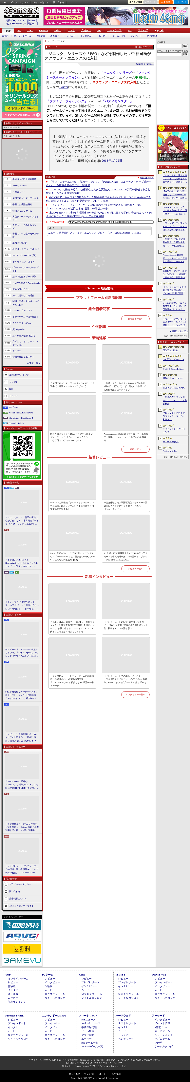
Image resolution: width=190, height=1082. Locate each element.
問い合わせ (58, 2)
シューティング (164, 1035)
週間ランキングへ (180, 331)
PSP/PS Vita (159, 974)
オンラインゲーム (22, 36)
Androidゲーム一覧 (92, 1046)
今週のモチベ (19, 192)
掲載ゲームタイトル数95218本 (22, 20)
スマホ (71, 30)
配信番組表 (152, 36)
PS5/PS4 (43, 30)
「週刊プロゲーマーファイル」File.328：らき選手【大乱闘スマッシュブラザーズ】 (72, 385)
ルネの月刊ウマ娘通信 (23, 295)
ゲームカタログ (164, 1046)
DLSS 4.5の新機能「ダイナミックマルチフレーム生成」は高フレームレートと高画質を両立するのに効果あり (72, 505)
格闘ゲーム (161, 1027)
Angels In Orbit (170, 451)
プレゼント (136, 36)
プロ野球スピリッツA (173, 359)
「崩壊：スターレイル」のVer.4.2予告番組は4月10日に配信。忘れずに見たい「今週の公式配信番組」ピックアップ (125, 386)
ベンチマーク (126, 1038)
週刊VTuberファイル (22, 211)
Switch (57, 30)
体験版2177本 (32, 23)
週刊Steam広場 (19, 242)
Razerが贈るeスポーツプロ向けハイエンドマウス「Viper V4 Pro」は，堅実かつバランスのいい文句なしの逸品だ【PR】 (72, 556)
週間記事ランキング (19, 374)
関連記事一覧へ (147, 178)
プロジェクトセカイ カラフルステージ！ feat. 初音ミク (174, 416)
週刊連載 (41, 36)
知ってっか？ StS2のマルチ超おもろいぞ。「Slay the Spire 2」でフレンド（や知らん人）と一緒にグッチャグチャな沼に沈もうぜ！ (22, 653)
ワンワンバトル (170, 350)
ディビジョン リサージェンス (174, 430)
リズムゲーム (162, 1038)
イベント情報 (162, 1023)
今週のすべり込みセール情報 (25, 235)
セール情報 (87, 1031)
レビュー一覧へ (135, 568)
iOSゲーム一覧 (89, 1042)
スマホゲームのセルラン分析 (25, 227)
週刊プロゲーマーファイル (25, 198)
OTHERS (136, 232)
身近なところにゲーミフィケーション (25, 343)
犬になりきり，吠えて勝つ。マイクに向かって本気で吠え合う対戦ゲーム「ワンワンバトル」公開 (175, 179)
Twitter (63, 87)
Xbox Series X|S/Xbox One (21, 412)
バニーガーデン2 (171, 441)
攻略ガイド (55, 36)
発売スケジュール (55, 994)
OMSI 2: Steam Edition (173, 369)
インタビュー (86, 36)
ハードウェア (114, 30)
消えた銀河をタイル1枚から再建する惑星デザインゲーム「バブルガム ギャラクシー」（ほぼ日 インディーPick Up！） (71, 437)
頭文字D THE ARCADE (174, 388)
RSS (4, 2)
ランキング (181, 2)
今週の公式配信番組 (22, 204)
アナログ (143, 30)
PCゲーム (13, 407)
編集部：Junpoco (145, 64)
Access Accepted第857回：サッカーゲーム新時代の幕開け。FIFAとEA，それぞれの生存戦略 (126, 437)
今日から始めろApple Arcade (26, 283)
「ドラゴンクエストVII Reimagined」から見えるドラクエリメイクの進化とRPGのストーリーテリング (21, 563)
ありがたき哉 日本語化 (23, 335)
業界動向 (64, 232)
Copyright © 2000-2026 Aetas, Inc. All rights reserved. (95, 1078)
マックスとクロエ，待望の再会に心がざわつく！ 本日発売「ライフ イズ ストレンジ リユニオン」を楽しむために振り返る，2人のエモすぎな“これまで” (22, 521)
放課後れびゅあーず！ (23, 357)
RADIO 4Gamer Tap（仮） (24, 255)
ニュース (53, 232)
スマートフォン (88, 1015)
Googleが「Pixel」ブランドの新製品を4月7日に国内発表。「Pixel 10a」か (175, 210)
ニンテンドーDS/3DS (54, 1015)
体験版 (12, 986)
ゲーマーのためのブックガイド (25, 269)
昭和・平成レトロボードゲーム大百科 (25, 303)
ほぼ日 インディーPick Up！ (26, 249)
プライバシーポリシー (20, 884)
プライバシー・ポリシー (96, 1074)
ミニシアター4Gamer (22, 323)
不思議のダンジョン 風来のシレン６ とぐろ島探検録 (175, 400)
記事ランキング (17, 1001)
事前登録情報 (89, 1027)
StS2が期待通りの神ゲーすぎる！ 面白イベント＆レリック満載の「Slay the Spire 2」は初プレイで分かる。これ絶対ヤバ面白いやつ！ (22, 695)
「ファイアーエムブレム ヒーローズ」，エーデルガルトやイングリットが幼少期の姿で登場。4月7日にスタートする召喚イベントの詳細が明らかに (175, 226)
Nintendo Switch (16, 423)
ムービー (103, 36)
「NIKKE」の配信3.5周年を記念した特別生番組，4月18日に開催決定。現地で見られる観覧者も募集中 (175, 242)
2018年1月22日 (112, 160)
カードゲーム (162, 1031)
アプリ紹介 (87, 1035)
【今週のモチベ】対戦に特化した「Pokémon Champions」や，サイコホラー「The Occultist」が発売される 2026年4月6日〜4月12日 (175, 194)
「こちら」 (112, 1063)
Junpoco (122, 232)
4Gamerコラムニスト (22, 310)
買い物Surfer (18, 329)
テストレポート (127, 1023)
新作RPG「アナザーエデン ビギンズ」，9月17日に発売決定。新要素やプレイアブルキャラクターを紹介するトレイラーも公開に (175, 274)
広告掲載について (18, 898)
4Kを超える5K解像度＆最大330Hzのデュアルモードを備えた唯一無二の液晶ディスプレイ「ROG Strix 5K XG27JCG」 (125, 556)
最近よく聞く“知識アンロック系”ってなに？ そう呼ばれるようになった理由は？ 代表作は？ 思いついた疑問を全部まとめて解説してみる (22, 605)
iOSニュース (88, 1019)
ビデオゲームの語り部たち (25, 316)
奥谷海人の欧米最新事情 (24, 179)
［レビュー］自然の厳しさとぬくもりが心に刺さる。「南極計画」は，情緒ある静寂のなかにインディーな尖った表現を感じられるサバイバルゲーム (21, 737)
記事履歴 (165, 2)
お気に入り (150, 2)
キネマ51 (16, 350)
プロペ (101, 232)
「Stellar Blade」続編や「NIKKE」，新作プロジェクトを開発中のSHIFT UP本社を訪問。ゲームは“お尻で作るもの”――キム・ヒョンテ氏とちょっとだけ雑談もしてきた (22, 785)
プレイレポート (90, 982)
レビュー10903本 (13, 23)
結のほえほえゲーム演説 (24, 276)
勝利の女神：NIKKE (173, 378)
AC (129, 30)
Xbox (29, 30)
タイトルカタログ (55, 997)
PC (19, 30)
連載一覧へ (34, 363)
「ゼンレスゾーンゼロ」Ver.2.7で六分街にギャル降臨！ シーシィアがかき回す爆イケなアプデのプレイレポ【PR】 (175, 322)
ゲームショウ (118, 36)
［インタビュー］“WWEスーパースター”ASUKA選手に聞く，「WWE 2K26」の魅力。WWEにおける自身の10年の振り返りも (125, 679)
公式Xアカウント (19, 2)
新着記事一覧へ (135, 318)
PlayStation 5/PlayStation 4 (21, 418)
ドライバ (13, 396)
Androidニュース (90, 1023)
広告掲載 (116, 1074)
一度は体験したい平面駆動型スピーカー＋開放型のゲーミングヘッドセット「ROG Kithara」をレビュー (125, 505)
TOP (8, 30)
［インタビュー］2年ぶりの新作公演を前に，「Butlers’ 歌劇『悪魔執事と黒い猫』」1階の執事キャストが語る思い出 (175, 290)
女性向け (86, 30)
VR (99, 30)
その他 (158, 1042)
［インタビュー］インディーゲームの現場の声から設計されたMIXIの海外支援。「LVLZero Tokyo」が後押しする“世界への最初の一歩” (22, 869)
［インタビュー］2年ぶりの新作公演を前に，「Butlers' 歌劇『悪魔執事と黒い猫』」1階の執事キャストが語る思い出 (22, 827)
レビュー (70, 36)
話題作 (5, 36)
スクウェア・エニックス (83, 232)
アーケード (158, 1015)
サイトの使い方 (40, 2)
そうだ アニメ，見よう (23, 261)
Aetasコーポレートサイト (21, 905)
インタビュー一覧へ (135, 694)
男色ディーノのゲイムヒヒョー (25, 218)
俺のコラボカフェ (21, 289)
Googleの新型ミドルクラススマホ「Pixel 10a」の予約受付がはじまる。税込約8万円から (175, 306)
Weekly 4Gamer (19, 185)
